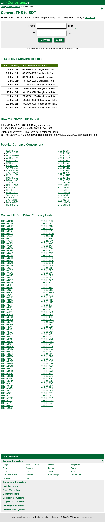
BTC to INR (63, 197)
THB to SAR (7, 373)
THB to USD (7, 221)
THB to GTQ (47, 295)
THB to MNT (47, 339)
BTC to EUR (64, 192)
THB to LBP (47, 327)
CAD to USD (12, 163)
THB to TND (47, 396)
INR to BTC (12, 197)
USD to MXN (64, 156)
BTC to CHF (64, 190)
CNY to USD (12, 168)
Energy (51, 468)
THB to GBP (47, 228)
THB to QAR (47, 366)
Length (5, 465)
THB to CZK (47, 275)
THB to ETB (6, 285)
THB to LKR (6, 329)
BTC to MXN (64, 202)
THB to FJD (47, 285)
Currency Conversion (13, 7)
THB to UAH (47, 403)
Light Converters (11, 494)
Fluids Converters (11, 490)
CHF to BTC (12, 190)
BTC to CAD (64, 187)
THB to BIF (46, 251)
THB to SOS (47, 383)
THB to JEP (6, 312)
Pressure (29, 468)
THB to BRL (47, 255)
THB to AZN (6, 246)
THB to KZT (47, 324)
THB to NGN (7, 351)
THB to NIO (46, 351)
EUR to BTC (12, 192)
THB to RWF (47, 371)
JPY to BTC (12, 200)
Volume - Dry (76, 475)
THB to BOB (7, 255)
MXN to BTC (12, 202)
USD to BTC (64, 180)
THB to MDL (47, 334)
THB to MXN (7, 233)
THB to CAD (47, 224)
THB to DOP (7, 280)
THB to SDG (47, 376)
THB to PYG (7, 366)
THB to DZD (47, 280)
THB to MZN (7, 349)
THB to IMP (6, 307)
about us (16, 517)
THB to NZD (7, 356)
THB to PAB (6, 359)
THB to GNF (7, 295)
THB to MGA (7, 337)
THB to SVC (7, 391)
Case (28, 478)
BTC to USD (12, 180)
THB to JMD (47, 312)
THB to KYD (7, 324)
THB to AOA (47, 241)
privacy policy (42, 517)
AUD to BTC (12, 183)
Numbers (29, 475)
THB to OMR (47, 356)
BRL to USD (12, 160)
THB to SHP (7, 381)
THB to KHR (47, 317)
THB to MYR (47, 346)
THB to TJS (46, 393)
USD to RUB (64, 175)
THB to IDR (6, 305)
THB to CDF (7, 265)
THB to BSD (7, 258)
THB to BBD (7, 248)
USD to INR (63, 170)
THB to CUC (7, 273)
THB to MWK (7, 346)
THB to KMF (7, 319)
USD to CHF (64, 165)
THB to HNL (7, 300)
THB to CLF (47, 265)
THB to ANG (7, 241)
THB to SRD (7, 386)
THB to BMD (7, 253)
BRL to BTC (12, 185)
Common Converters (13, 461)
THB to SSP (47, 386)
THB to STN (47, 388)
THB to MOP (7, 341)
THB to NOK (7, 354)
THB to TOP (7, 398)
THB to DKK (47, 278)
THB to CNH (47, 268)
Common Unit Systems (14, 509)
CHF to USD (12, 165)
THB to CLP (6, 268)
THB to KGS (7, 317)
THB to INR (6, 231)
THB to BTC (47, 258)
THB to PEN (47, 359)
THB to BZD (47, 263)
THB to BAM (47, 246)
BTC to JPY (63, 200)
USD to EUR (64, 151)
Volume (51, 465)
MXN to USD (12, 156)
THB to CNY (47, 226)
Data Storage (53, 475)
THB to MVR (47, 344)
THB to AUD (7, 224)
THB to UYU (47, 405)
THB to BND (47, 253)
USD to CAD (64, 163)
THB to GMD (47, 292)
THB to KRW (7, 322)
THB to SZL (6, 393)
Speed (50, 471)
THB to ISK (46, 310)
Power (73, 468)
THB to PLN (47, 364)
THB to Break (47, 233)
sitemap (55, 517)
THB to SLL (6, 383)
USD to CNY (64, 168)
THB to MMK (7, 339)
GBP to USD (12, 153)
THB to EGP (7, 282)
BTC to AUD (64, 183)
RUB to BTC (12, 205)
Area (5, 468)
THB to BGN (47, 248)
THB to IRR (6, 310)
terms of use (29, 517)
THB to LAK (6, 327)
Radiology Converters (13, 506)
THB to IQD (46, 307)
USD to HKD (64, 178)
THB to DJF (6, 278)
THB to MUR (7, 344)
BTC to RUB (64, 205)
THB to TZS (6, 403)
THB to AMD (47, 238)
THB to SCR (7, 376)
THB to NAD (47, 349)
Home (3, 7)
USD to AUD (64, 158)
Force (5, 471)
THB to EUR (47, 221)
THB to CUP (47, 273)
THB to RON (7, 368)
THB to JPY (47, 231)
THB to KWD (47, 322)
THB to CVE (7, 275)
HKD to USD (12, 178)
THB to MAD (7, 334)
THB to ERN (47, 282)
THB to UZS (7, 408)
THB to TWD (47, 400)
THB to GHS (47, 290)
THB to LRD (47, 329)
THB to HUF (47, 302)
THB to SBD (47, 373)
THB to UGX (7, 405)
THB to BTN (7, 260)
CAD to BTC (12, 187)
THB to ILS (46, 305)
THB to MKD (47, 337)
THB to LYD (47, 332)
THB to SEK (7, 378)
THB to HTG (7, 302)
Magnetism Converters (14, 502)
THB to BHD (7, 251)
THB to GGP (7, 290)
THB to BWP (47, 260)
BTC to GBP (64, 195)
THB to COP (7, 270)
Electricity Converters (13, 498)
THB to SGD (47, 378)
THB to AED (7, 236)
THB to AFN (47, 236)
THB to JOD (7, 314)
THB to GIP (6, 292)
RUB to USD (12, 175)
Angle (73, 471)
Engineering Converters (14, 482)
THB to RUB (7, 371)
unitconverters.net (84, 517)
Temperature (76, 465)
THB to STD (7, 388)
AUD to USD (12, 158)
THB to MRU (47, 341)
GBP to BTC (12, 195)
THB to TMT (7, 396)
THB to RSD (47, 368)
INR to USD (12, 170)
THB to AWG (47, 243)
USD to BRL (64, 160)
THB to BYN (7, 263)
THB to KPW (47, 319)
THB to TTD (6, 400)
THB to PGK (7, 361)
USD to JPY (64, 173)
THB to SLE (47, 381)
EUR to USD (12, 151)
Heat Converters (10, 486)
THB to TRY (47, 398)
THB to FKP (6, 287)
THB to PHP (47, 361)
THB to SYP (47, 391)
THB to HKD (47, 297)
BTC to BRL (64, 185)
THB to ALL (6, 238)
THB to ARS (7, 243)
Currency (6, 478)
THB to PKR (7, 364)
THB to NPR (47, 354)
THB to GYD (7, 297)
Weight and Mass (32, 465)
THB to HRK (47, 300)
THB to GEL (47, 287)
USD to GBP (64, 153)
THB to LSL (6, 332)
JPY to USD (12, 173)
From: (31, 25)
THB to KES (47, 314)
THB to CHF (7, 226)
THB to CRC (47, 270)
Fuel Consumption (10, 475)
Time (27, 471)
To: (33, 33)
